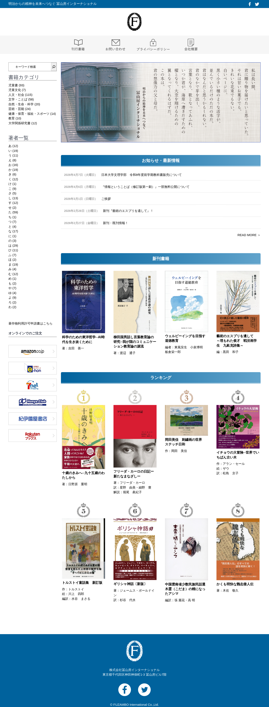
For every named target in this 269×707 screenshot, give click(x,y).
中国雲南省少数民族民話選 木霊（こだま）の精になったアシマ (185, 589)
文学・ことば (17, 99)
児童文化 (14, 90)
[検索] (54, 67)
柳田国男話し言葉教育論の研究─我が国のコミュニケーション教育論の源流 (134, 341)
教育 (11, 118)
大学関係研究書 (19, 123)
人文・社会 (16, 94)
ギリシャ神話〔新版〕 (130, 584)
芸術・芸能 (16, 109)
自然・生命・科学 (21, 104)
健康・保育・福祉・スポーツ (28, 113)
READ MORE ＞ (249, 235)
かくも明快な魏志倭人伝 (234, 584)
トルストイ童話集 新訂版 (82, 582)
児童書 (13, 85)
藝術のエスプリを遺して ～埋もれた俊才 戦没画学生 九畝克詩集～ (236, 340)
